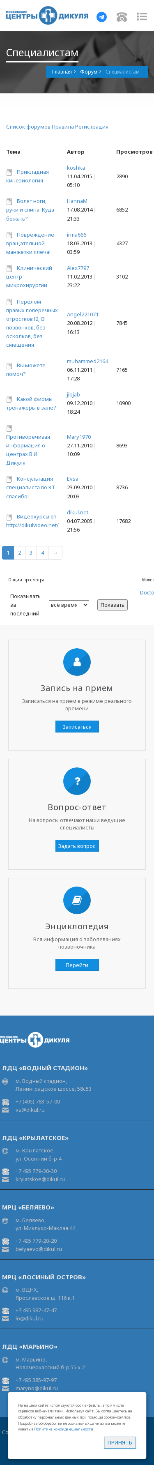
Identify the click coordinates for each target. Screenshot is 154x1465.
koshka (76, 167)
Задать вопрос (77, 846)
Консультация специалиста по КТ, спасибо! (31, 487)
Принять (120, 1442)
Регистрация (91, 126)
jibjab (73, 394)
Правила (63, 126)
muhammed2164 (87, 361)
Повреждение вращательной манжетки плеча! (30, 243)
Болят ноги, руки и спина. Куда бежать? (30, 209)
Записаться (77, 726)
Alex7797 (78, 268)
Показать (112, 604)
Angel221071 (83, 314)
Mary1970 (79, 436)
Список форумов (28, 126)
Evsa (72, 478)
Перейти (77, 965)
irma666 (76, 234)
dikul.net (77, 512)
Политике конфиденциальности (63, 1429)
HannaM (77, 201)
